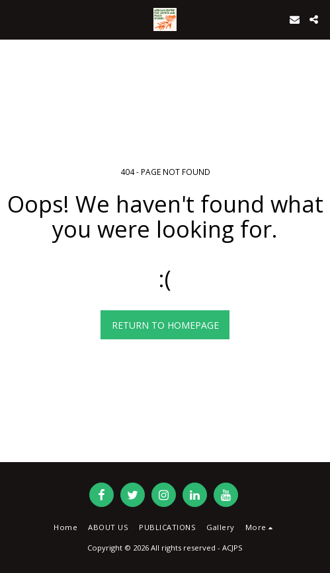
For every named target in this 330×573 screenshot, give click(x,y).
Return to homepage (165, 325)
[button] (14, 18)
